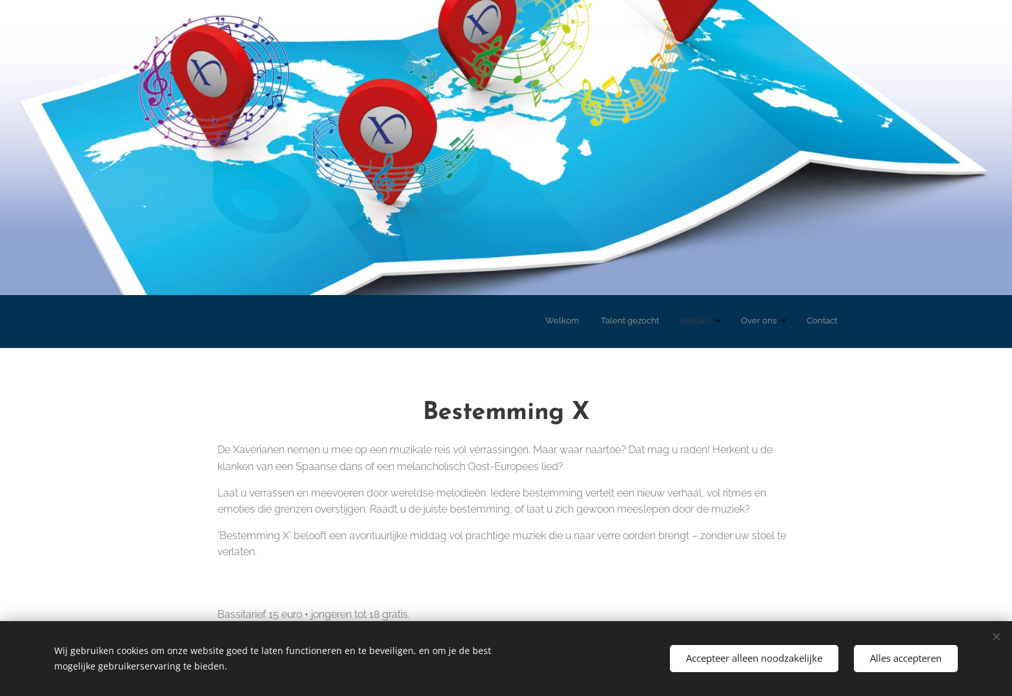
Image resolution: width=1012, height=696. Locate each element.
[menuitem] (733, 321)
